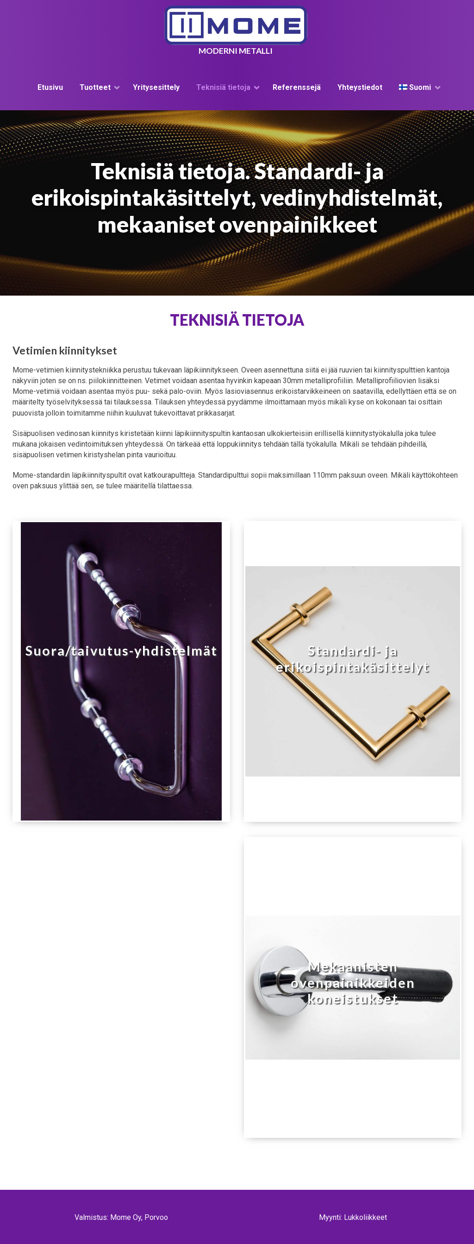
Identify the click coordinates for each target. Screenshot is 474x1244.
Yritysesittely (156, 87)
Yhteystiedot (359, 87)
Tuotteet (95, 87)
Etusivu (50, 87)
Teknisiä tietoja (223, 87)
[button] (121, 671)
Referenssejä (297, 87)
